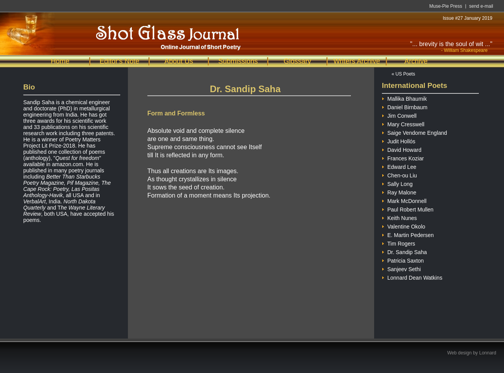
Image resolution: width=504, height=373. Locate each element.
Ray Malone (399, 191)
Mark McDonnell (404, 200)
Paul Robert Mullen (407, 209)
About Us (178, 61)
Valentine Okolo (403, 226)
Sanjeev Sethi (401, 268)
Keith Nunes (399, 217)
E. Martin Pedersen (408, 234)
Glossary (297, 61)
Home (60, 61)
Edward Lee (399, 166)
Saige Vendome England (414, 132)
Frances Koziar (403, 157)
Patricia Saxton (403, 260)
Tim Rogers (398, 243)
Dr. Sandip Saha (404, 251)
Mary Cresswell (403, 123)
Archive (416, 61)
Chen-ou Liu (399, 174)
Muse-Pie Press (445, 6)
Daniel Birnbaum (405, 106)
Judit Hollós (398, 140)
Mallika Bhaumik (404, 98)
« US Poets (403, 74)
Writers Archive (356, 61)
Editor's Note (119, 61)
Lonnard (487, 353)
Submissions (238, 61)
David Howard (401, 149)
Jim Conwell (399, 115)
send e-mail (481, 6)
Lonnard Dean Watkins (412, 277)
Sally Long (397, 183)
